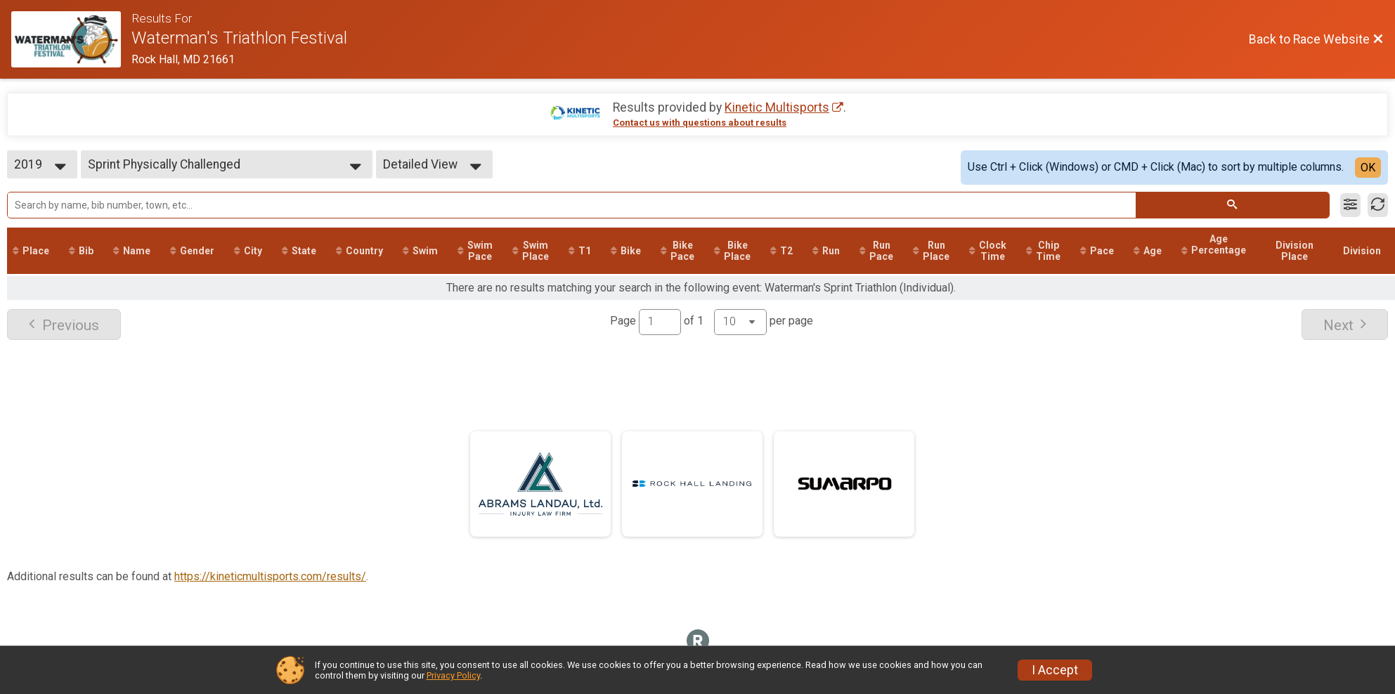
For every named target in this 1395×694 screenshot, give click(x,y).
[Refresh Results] (1378, 205)
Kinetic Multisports (777, 107)
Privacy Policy (453, 675)
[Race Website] (71, 39)
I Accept (1055, 670)
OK (1368, 167)
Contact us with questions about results (699, 122)
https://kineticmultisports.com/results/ (270, 576)
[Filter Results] (1350, 205)
